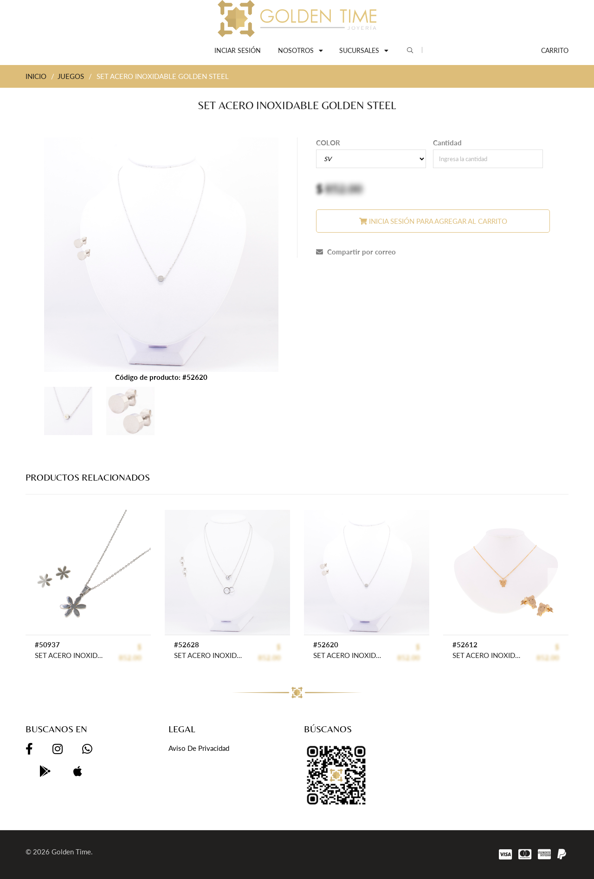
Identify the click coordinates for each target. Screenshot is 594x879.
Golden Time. (72, 851)
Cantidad (447, 142)
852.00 (343, 188)
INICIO (36, 76)
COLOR (328, 142)
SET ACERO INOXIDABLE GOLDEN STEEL (69, 655)
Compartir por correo (356, 251)
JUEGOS (71, 76)
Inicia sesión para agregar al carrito (433, 221)
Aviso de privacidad (198, 748)
